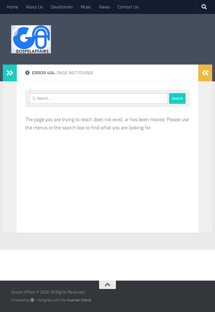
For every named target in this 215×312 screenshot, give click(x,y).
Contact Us (128, 7)
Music (86, 7)
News (104, 7)
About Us (34, 7)
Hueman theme (79, 300)
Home (12, 7)
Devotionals (62, 7)
